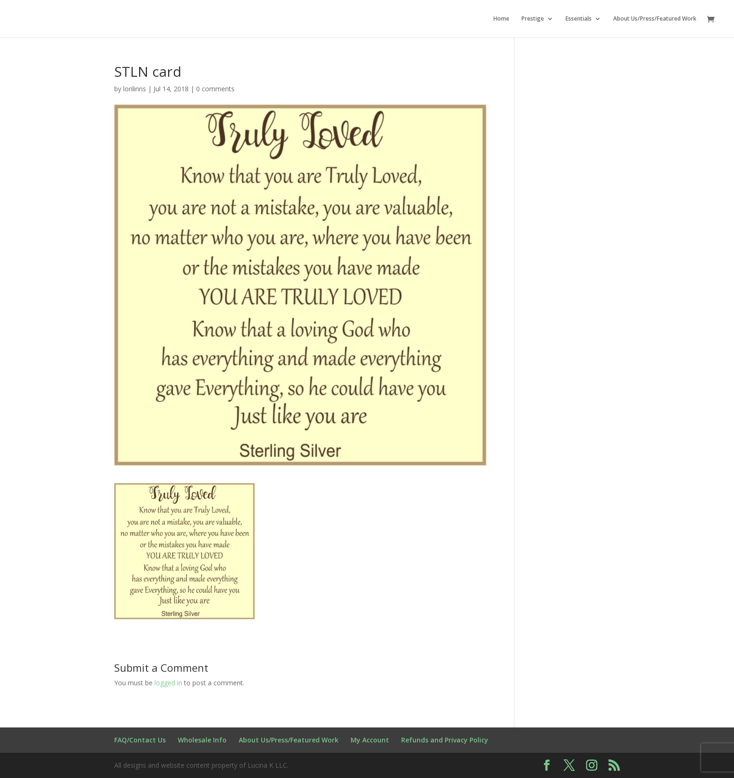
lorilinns (134, 88)
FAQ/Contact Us (140, 739)
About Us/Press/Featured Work (655, 18)
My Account (370, 739)
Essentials (578, 18)
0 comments (215, 88)
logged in (168, 682)
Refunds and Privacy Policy (444, 739)
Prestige (532, 18)
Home (501, 18)
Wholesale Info (202, 739)
